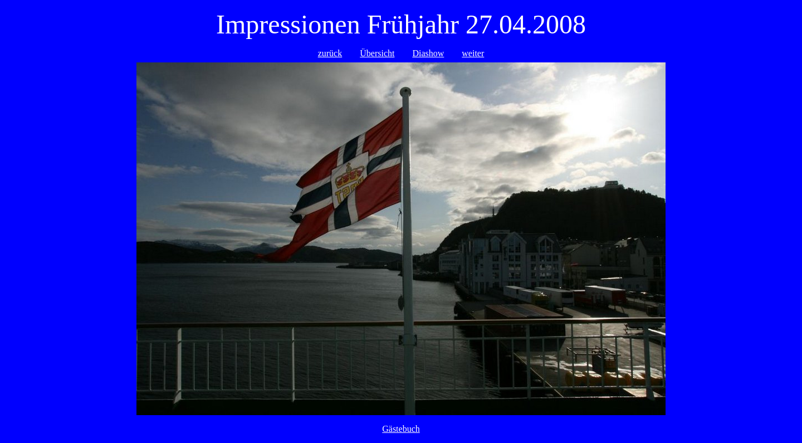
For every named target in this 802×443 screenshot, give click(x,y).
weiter (473, 53)
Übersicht (377, 53)
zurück (330, 53)
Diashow (428, 53)
